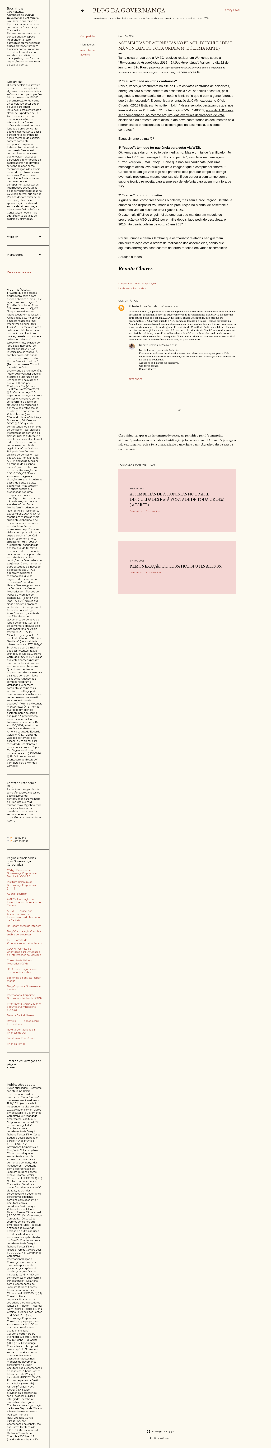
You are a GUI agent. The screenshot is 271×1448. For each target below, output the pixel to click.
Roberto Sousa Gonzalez (144, 306)
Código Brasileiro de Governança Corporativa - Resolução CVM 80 (22, 873)
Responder (136, 379)
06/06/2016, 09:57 (169, 306)
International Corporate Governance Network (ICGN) (24, 997)
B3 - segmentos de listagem (24, 925)
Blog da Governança (129, 10)
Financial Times (16, 1043)
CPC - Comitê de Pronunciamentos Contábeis (24, 942)
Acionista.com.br (17, 893)
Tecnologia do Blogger (160, 1432)
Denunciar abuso (19, 272)
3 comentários (153, 511)
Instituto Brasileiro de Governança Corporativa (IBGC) (21, 885)
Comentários (19, 840)
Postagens (18, 837)
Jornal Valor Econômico (21, 1038)
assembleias (87, 50)
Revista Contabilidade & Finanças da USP (21, 1031)
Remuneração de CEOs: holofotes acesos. (176, 566)
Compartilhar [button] (88, 36)
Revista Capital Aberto (20, 1015)
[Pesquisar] (232, 10)
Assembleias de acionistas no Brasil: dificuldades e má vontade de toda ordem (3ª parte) (177, 499)
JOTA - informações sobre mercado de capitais (22, 971)
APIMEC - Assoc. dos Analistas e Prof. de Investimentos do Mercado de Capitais (23, 915)
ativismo (85, 54)
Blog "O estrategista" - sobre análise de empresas (24, 933)
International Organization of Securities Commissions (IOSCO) (24, 1006)
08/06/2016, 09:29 (168, 345)
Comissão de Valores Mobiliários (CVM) (19, 962)
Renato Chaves (148, 345)
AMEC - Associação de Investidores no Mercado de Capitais (24, 902)
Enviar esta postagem (146, 283)
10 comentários (153, 572)
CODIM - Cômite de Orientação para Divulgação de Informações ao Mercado (24, 952)
